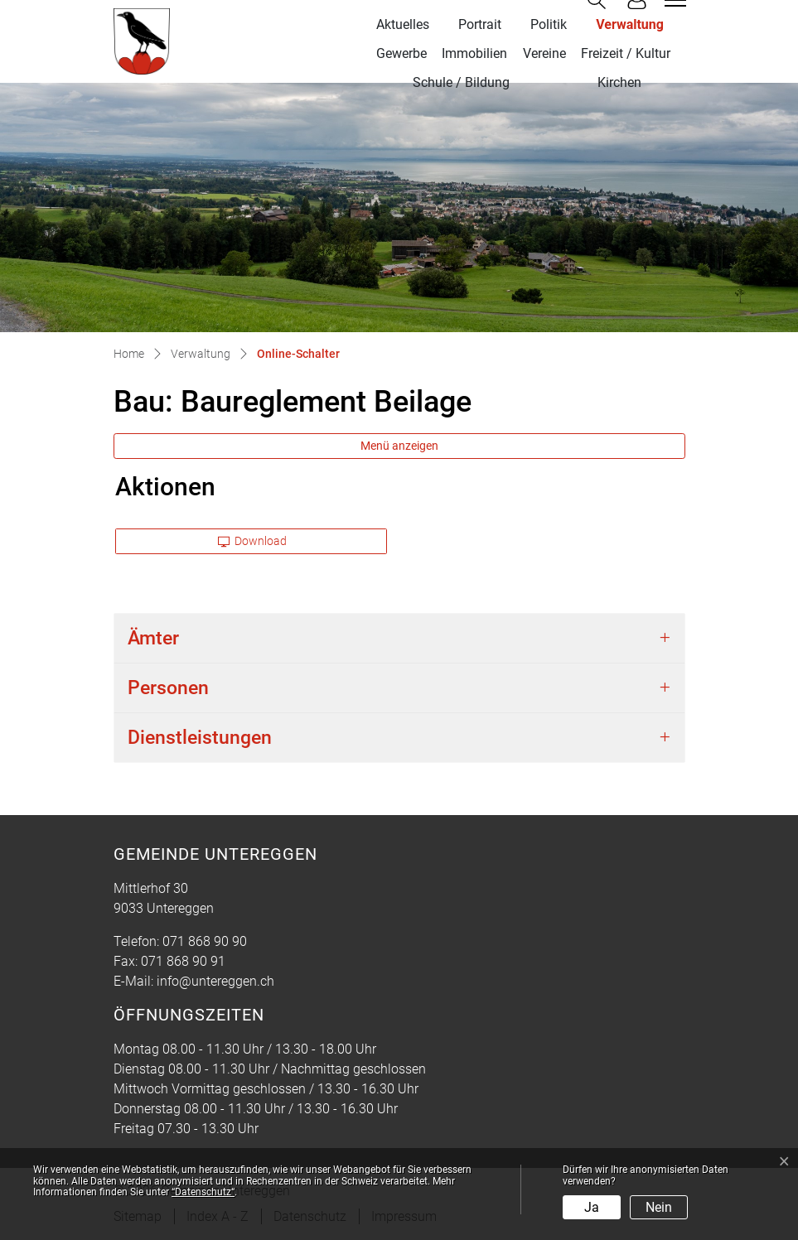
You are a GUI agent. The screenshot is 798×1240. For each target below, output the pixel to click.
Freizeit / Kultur (625, 53)
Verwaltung (630, 24)
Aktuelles (402, 24)
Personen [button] (168, 687)
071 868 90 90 (204, 941)
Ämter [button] (153, 637)
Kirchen (619, 82)
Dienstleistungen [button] (200, 737)
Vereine (544, 53)
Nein (659, 1207)
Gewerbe (401, 53)
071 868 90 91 (183, 961)
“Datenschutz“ (203, 1192)
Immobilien (474, 53)
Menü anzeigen (399, 445)
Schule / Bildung (461, 82)
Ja (591, 1207)
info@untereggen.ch (215, 981)
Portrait (479, 24)
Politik (548, 24)
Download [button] (253, 541)
